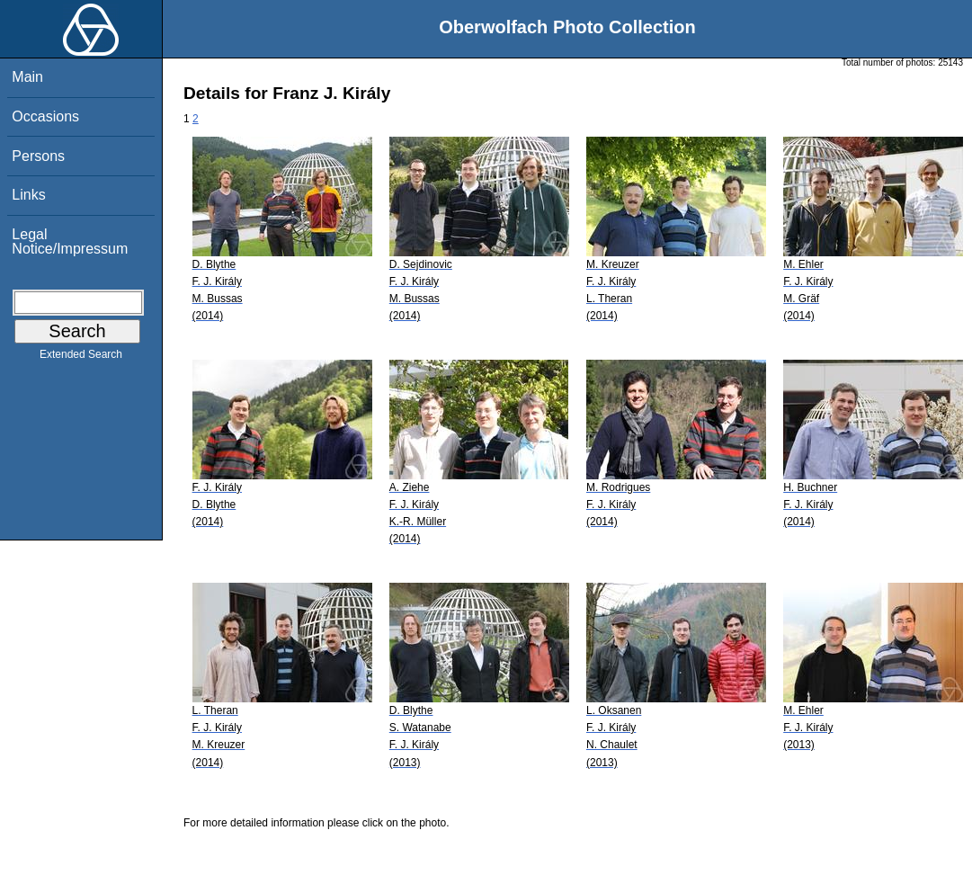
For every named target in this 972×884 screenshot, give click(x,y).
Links (28, 194)
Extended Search (81, 358)
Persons (38, 156)
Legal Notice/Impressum (70, 241)
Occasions (45, 116)
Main (27, 77)
